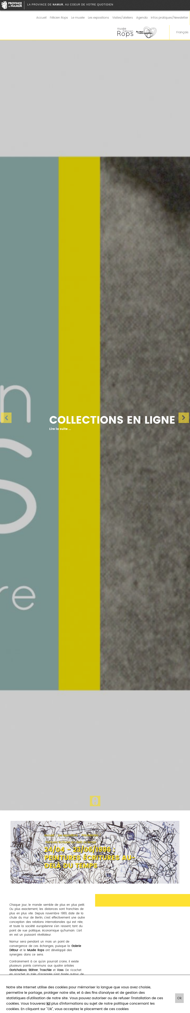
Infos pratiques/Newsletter (169, 17)
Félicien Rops (59, 17)
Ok (179, 998)
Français (179, 32)
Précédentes (89, 835)
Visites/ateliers (122, 17)
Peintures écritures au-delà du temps (70, 842)
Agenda (141, 17)
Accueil (41, 17)
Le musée (78, 17)
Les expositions (98, 17)
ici (48, 1003)
